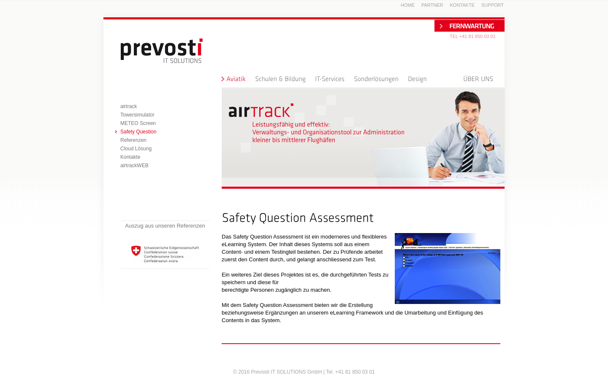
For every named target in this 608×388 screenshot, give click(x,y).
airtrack (128, 106)
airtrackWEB (134, 165)
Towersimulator (137, 115)
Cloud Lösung (136, 149)
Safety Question (138, 132)
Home (408, 5)
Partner (432, 5)
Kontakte (130, 157)
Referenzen (133, 140)
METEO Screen (138, 123)
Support (492, 5)
